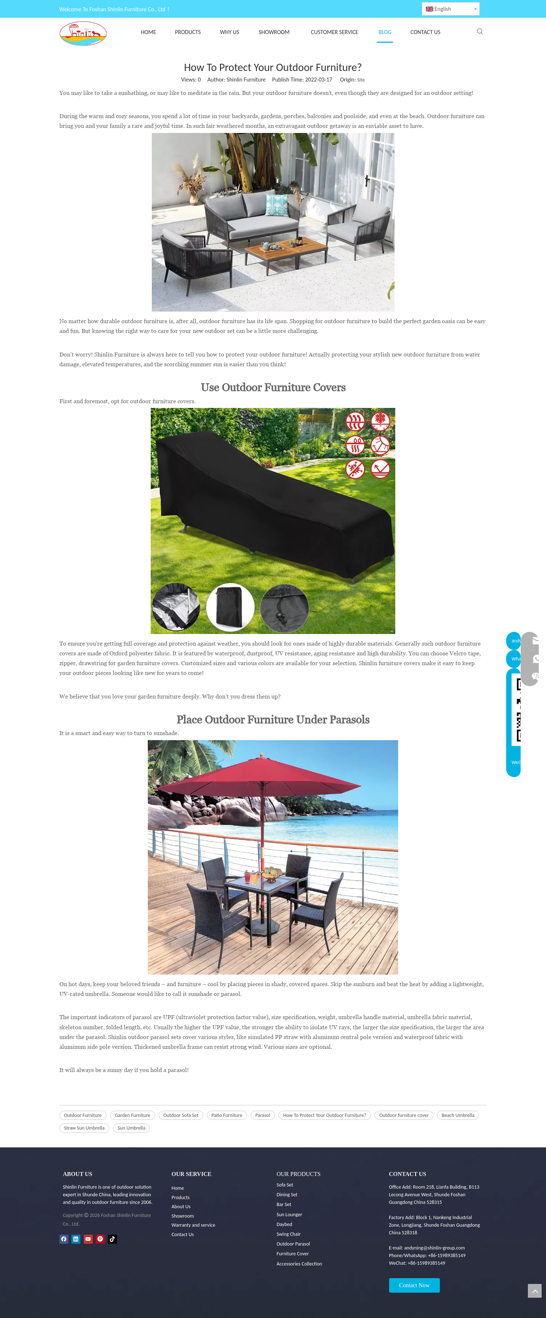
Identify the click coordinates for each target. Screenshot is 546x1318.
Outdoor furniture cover (404, 1115)
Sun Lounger (290, 1214)
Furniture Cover (293, 1254)
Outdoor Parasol (293, 1244)
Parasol (262, 1115)
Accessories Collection (299, 1264)
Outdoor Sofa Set (181, 1115)
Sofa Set (285, 1185)
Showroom (183, 1216)
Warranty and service (194, 1225)
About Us (181, 1207)
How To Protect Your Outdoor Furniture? (324, 1115)
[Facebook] (63, 1239)
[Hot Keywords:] (480, 31)
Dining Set (287, 1195)
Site (361, 80)
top (535, 1291)
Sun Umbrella (132, 1128)
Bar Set (284, 1204)
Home (178, 1188)
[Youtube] (88, 1239)
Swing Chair (289, 1234)
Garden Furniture (132, 1115)
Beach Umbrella (458, 1115)
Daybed (284, 1224)
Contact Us (183, 1234)
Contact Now (414, 1285)
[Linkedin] (75, 1239)
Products (181, 1197)
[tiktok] (112, 1239)
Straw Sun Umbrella (84, 1128)
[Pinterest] (100, 1239)
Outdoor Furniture (83, 1115)
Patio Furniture (227, 1115)
